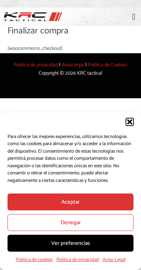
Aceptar (70, 202)
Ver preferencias (70, 243)
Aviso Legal (114, 260)
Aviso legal (73, 65)
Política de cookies (34, 260)
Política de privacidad (77, 260)
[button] (129, 122)
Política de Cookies (107, 65)
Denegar (71, 222)
